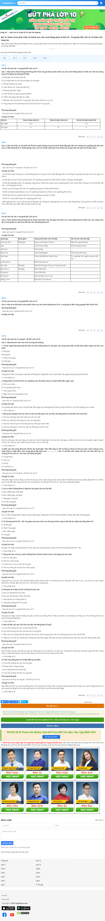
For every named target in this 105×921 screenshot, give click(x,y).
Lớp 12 (38, 861)
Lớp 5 (3, 877)
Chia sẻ (5, 702)
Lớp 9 (3, 869)
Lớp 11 (3, 865)
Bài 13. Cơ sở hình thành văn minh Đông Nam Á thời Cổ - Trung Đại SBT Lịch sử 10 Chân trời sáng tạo (39, 712)
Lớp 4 (38, 877)
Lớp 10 (38, 865)
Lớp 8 (38, 869)
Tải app (39, 884)
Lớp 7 (3, 873)
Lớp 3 (3, 881)
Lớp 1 (3, 885)
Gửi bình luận (7, 843)
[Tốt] (98, 137)
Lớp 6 (38, 873)
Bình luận (14, 702)
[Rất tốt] (101, 137)
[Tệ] (91, 137)
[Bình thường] (94, 137)
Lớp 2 (38, 881)
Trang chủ (4, 861)
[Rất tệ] (87, 137)
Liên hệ (4, 895)
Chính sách (5, 899)
